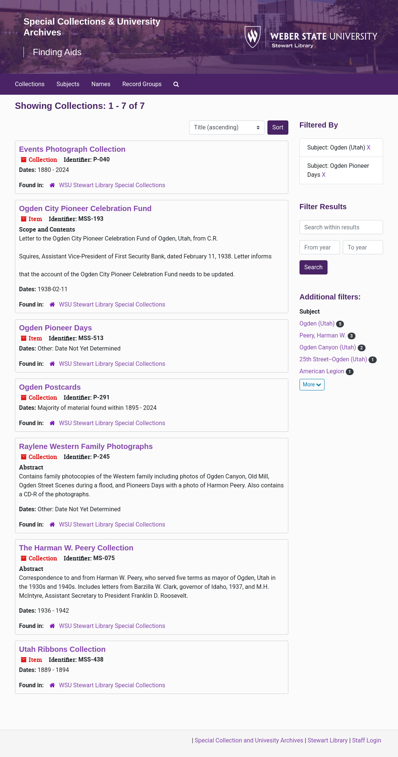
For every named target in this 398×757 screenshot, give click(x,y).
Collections (30, 84)
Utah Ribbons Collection (62, 649)
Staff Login (366, 740)
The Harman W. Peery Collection (76, 548)
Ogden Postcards (50, 387)
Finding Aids (57, 52)
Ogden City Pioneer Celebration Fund (85, 208)
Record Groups (142, 84)
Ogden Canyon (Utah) (329, 347)
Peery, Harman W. (324, 335)
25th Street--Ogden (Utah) (334, 359)
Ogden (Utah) (318, 323)
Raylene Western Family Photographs (86, 446)
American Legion (323, 371)
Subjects (68, 84)
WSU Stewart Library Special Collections (112, 185)
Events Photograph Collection (72, 149)
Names (100, 84)
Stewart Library (328, 740)
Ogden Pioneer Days (55, 328)
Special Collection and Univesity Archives (249, 740)
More (312, 384)
